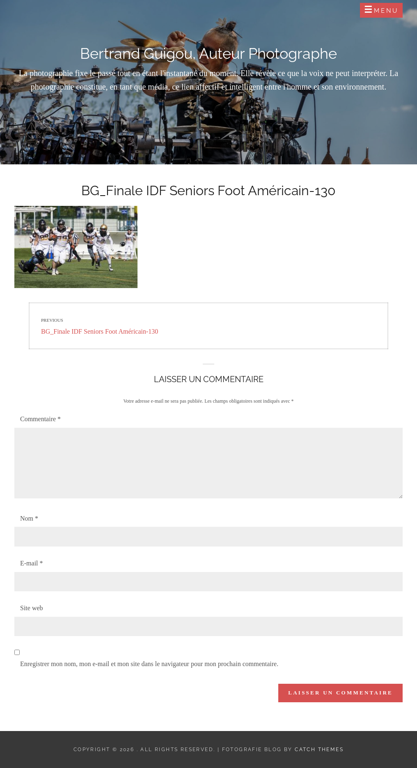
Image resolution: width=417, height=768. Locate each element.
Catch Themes (319, 749)
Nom (29, 518)
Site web (31, 607)
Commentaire (40, 418)
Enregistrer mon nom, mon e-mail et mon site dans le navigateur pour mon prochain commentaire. (149, 663)
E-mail (31, 563)
